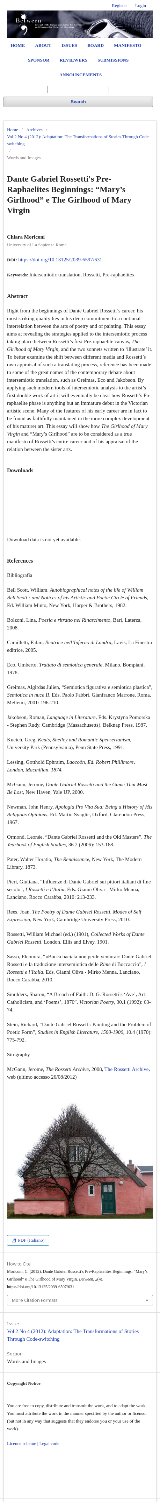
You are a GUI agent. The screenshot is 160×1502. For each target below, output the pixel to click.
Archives (34, 129)
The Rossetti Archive (126, 1069)
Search (78, 101)
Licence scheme (21, 1443)
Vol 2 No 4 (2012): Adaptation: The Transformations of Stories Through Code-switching (78, 140)
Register (119, 5)
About (43, 45)
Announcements (80, 74)
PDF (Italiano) (30, 1240)
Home (17, 45)
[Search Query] (78, 89)
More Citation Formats (35, 1300)
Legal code (49, 1443)
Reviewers (73, 60)
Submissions (113, 60)
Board (95, 45)
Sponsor (38, 60)
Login (140, 5)
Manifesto (127, 45)
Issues (69, 45)
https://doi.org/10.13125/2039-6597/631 (60, 259)
